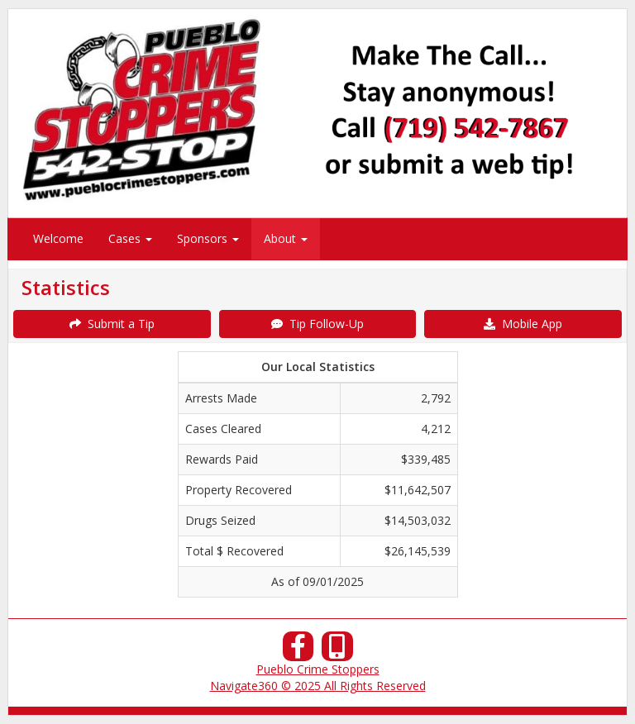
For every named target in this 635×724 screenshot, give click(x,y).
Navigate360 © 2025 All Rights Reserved (318, 685)
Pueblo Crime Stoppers (318, 669)
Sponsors (208, 238)
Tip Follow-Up (317, 323)
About (286, 238)
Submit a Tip (112, 323)
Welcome (58, 238)
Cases (130, 238)
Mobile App (523, 323)
